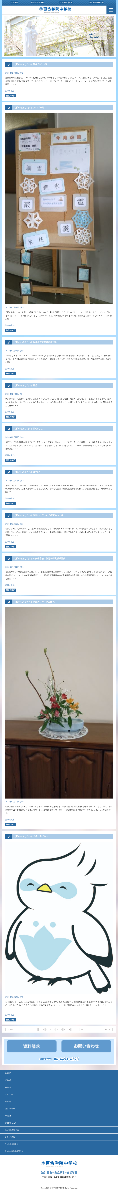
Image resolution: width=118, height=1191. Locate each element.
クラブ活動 (9, 1094)
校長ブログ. (10, 96)
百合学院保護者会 (11, 1144)
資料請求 (8, 1116)
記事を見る (10, 91)
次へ (106, 1029)
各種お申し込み (10, 1123)
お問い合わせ (10, 1109)
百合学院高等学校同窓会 (14, 1151)
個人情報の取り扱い (12, 1130)
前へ (12, 1029)
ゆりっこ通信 (10, 1137)
